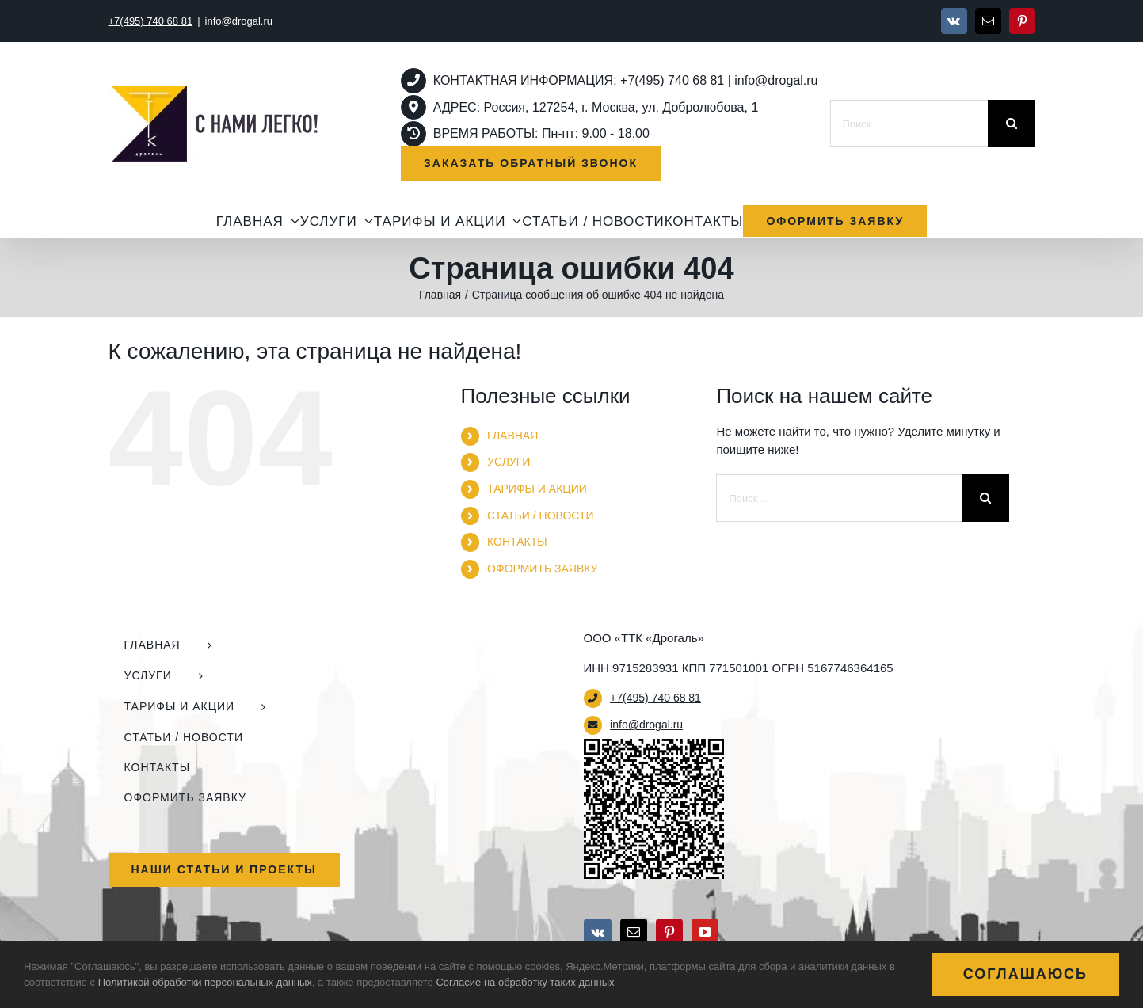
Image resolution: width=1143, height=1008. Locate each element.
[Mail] (633, 932)
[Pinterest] (669, 932)
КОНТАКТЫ (517, 541)
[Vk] (598, 932)
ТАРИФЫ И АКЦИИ (537, 488)
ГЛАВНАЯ (512, 435)
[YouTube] (705, 932)
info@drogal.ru (238, 21)
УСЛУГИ (508, 461)
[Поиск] (1011, 123)
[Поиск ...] (909, 123)
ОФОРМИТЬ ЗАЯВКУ (542, 568)
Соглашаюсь (1025, 974)
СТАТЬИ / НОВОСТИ (540, 515)
